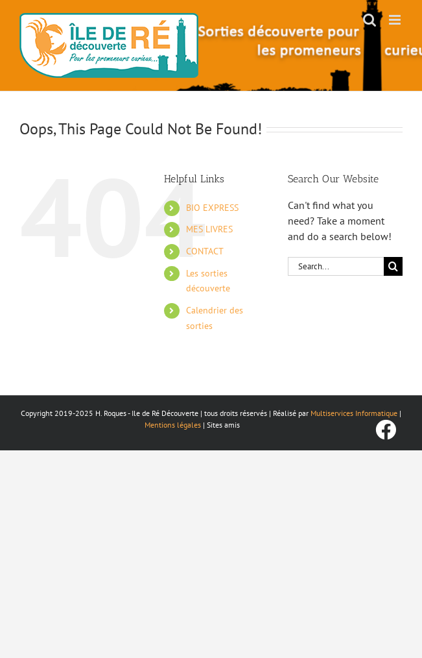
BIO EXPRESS (212, 207)
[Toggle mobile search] (369, 20)
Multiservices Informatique (354, 413)
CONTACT (205, 251)
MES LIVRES (209, 229)
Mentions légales (173, 425)
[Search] (393, 266)
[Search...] (336, 266)
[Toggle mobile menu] (396, 20)
